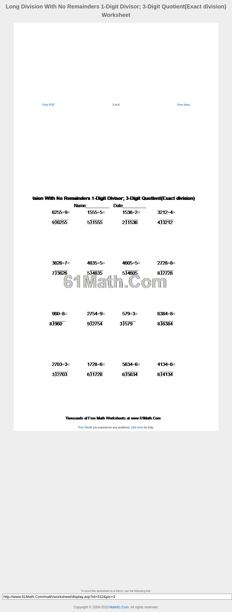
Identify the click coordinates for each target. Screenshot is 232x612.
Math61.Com (119, 607)
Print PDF (48, 104)
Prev (180, 104)
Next (187, 104)
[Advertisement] (106, 62)
